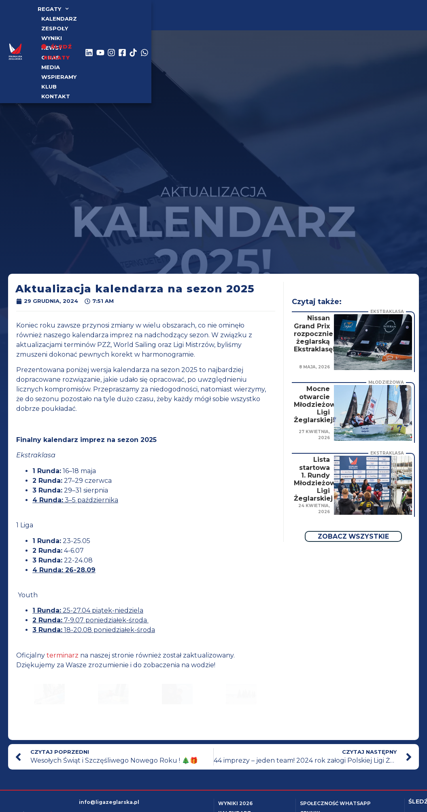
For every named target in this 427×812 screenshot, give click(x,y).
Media (259, 13)
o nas (231, 13)
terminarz (63, 655)
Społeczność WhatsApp (337, 803)
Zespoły (139, 13)
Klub (97, 23)
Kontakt (128, 23)
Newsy (202, 13)
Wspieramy (62, 23)
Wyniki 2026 (235, 803)
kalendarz (99, 13)
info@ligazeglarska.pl (109, 802)
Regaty (56, 13)
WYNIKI (172, 13)
